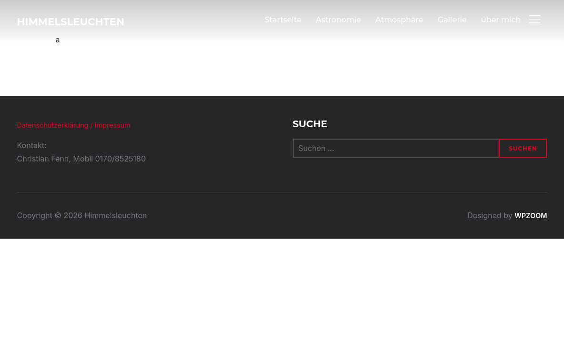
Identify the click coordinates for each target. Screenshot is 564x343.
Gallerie (451, 19)
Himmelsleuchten (83, 21)
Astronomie (338, 19)
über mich (501, 19)
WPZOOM (529, 215)
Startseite (282, 19)
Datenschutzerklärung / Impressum (80, 125)
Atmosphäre (399, 19)
